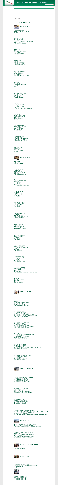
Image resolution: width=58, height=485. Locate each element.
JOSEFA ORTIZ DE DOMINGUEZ (19, 215)
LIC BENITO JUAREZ (17, 244)
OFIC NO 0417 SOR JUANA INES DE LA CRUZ (21, 327)
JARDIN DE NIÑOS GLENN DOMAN (19, 116)
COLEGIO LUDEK (17, 83)
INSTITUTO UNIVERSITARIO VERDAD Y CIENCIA (22, 391)
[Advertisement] (8, 25)
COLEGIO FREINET (17, 92)
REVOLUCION (16, 192)
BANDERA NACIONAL (17, 306)
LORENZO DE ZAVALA (17, 227)
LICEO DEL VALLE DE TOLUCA (19, 135)
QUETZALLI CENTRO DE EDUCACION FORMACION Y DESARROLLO (25, 41)
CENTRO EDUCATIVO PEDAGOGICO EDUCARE (21, 138)
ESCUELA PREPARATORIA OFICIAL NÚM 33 (21, 388)
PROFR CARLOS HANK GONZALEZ (19, 267)
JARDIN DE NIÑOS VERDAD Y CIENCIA (20, 140)
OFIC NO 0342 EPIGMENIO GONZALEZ (20, 338)
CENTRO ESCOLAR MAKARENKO (19, 202)
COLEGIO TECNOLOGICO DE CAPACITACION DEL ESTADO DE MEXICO (25, 412)
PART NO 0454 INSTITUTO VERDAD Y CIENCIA (21, 356)
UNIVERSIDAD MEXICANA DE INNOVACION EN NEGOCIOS (23, 425)
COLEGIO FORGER (17, 114)
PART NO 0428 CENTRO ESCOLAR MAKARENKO (22, 300)
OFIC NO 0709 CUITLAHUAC (18, 354)
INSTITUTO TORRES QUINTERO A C (20, 174)
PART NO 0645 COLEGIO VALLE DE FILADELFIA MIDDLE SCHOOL (24, 332)
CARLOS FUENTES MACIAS (18, 118)
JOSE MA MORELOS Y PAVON (19, 226)
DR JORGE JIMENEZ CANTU (18, 236)
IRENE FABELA (16, 32)
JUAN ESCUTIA (16, 173)
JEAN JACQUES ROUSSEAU (18, 73)
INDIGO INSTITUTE (17, 225)
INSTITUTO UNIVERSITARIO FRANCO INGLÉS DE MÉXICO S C (24, 410)
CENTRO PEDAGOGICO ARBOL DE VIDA (20, 207)
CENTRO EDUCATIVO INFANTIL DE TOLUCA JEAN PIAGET (23, 87)
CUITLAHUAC (16, 301)
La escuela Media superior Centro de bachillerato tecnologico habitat (32, 2)
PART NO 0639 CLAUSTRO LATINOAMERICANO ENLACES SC (24, 314)
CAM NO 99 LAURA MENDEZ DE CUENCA (20, 476)
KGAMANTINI (16, 119)
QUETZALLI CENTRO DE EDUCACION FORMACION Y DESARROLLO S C (25, 179)
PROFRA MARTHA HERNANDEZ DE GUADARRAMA (22, 75)
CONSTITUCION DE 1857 (18, 234)
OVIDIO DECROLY (17, 40)
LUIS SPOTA (16, 103)
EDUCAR (15, 86)
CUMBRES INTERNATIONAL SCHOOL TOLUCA (21, 31)
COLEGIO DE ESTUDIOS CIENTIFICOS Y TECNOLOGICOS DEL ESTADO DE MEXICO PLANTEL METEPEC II (31, 414)
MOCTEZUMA (16, 105)
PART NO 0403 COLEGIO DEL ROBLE (20, 357)
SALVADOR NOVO (17, 65)
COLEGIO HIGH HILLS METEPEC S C (20, 255)
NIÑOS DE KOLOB (17, 49)
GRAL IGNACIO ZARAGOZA (18, 224)
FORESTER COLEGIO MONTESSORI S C (20, 245)
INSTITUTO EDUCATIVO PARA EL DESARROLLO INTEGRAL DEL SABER (25, 272)
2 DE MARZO (16, 266)
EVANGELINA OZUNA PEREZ (18, 60)
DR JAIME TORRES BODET (18, 171)
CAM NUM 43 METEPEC (18, 475)
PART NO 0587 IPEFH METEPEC (19, 335)
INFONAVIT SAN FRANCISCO (18, 466)
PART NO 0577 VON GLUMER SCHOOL (20, 303)
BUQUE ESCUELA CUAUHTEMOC (19, 139)
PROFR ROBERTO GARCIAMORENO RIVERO (21, 185)
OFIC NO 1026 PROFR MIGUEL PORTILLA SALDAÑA (22, 310)
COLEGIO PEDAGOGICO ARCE (19, 94)
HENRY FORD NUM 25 (17, 249)
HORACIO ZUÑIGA (17, 117)
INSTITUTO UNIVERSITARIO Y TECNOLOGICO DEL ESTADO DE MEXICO (25, 387)
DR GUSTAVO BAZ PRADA (18, 39)
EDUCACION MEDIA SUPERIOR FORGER (20, 409)
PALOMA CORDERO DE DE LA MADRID (20, 152)
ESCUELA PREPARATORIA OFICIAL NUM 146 (21, 380)
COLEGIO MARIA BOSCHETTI (19, 125)
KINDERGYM (16, 85)
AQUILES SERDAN (17, 277)
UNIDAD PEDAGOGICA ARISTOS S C (20, 228)
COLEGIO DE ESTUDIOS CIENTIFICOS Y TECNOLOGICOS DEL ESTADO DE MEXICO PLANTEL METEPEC (31, 411)
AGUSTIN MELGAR (17, 148)
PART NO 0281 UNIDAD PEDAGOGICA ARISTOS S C (22, 325)
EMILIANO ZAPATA (17, 195)
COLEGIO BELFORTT (17, 183)
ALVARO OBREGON (17, 52)
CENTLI (15, 50)
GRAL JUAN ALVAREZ (17, 130)
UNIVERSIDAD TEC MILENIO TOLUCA (20, 403)
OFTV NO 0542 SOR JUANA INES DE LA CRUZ (21, 343)
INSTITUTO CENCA (17, 149)
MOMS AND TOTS (17, 113)
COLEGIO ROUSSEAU (17, 74)
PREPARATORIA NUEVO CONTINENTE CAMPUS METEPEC (23, 377)
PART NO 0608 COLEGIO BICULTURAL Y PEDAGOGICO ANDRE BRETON (25, 315)
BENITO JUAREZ (16, 259)
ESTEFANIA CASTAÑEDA (18, 95)
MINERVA (15, 281)
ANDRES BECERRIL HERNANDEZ (19, 63)
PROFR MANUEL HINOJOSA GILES (19, 172)
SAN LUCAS (16, 467)
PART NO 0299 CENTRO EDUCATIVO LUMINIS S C (22, 305)
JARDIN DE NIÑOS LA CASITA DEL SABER (21, 70)
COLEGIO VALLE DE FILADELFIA (19, 71)
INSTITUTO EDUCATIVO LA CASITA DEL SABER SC (22, 464)
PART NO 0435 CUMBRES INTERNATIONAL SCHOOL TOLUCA (24, 334)
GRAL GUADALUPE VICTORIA (19, 283)
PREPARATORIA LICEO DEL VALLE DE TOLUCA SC (22, 381)
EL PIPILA (15, 124)
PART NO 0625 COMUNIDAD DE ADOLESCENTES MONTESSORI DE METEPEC (26, 295)
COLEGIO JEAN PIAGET (18, 269)
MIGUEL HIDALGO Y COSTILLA (19, 163)
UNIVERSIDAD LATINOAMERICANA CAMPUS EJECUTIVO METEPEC (25, 424)
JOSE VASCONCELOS (17, 161)
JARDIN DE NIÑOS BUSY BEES (19, 30)
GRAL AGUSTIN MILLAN (18, 223)
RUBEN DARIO (16, 61)
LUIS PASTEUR (16, 190)
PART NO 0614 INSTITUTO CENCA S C (20, 344)
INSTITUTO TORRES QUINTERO (19, 53)
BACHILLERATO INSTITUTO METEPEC (20, 399)
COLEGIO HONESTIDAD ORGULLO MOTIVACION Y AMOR (23, 146)
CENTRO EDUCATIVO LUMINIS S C (19, 261)
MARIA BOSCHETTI (17, 170)
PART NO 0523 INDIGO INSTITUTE (19, 311)
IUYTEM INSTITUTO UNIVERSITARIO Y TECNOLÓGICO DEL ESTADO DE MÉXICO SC (27, 382)
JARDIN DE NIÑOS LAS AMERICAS (19, 48)
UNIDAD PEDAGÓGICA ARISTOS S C (20, 402)
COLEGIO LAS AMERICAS (18, 205)
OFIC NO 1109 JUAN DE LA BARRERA (20, 337)
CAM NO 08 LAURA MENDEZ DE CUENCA (20, 477)
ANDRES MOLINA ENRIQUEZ (18, 333)
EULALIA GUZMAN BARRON (18, 150)
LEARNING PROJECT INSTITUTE (19, 64)
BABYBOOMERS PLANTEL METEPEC (20, 51)
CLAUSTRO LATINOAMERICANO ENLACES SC (21, 216)
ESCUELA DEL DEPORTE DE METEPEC (20, 478)
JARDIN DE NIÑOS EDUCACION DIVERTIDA (21, 98)
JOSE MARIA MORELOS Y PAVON (19, 213)
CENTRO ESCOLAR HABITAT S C (19, 193)
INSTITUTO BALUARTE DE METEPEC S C (20, 389)
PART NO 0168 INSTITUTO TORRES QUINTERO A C (22, 355)
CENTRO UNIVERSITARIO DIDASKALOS (20, 415)
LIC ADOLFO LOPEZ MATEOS (19, 97)
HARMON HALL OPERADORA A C (19, 449)
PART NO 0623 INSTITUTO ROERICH (20, 312)
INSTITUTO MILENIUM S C (18, 250)
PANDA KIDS (16, 76)
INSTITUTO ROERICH (17, 72)
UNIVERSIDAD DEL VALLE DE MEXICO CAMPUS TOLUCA (23, 437)
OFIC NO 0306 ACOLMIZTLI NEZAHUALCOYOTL (21, 313)
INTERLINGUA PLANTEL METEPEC (19, 448)
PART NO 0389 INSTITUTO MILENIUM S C (20, 348)
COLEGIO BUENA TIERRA (18, 129)
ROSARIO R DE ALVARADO (18, 38)
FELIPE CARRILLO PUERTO (18, 204)
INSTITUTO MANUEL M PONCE (19, 136)
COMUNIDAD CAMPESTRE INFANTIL (20, 115)
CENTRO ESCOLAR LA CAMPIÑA (19, 288)
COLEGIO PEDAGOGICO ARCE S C (19, 279)
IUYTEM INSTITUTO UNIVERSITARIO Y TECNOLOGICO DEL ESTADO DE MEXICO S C (27, 426)
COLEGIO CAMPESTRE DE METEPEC (20, 180)
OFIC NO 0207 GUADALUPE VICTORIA (20, 321)
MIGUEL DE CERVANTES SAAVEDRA (20, 62)
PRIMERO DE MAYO (17, 164)
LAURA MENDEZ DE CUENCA (19, 107)
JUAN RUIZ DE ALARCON (18, 37)
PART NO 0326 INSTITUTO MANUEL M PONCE (21, 322)
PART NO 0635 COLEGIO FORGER (19, 359)
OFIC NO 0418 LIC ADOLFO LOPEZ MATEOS (21, 316)
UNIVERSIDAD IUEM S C (18, 435)
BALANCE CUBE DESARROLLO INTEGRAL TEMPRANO (23, 108)
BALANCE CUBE (16, 181)
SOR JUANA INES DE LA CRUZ (19, 459)
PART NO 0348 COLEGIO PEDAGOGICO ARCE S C (22, 358)
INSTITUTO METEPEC (17, 240)
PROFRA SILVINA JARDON (18, 128)
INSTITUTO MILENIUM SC (18, 398)
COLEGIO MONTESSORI (18, 96)
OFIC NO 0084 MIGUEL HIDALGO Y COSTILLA (21, 336)
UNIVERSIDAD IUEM (17, 376)
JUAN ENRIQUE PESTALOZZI (18, 42)
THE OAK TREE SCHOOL (18, 59)
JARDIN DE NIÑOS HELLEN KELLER (20, 126)
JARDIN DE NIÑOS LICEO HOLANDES (20, 84)
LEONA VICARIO (16, 54)
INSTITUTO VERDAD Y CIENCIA (19, 256)
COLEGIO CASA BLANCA (18, 127)
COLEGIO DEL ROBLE (17, 182)
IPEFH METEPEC (17, 237)
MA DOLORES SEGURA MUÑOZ (19, 102)
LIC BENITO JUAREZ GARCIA (19, 201)
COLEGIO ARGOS (17, 260)
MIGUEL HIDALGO (17, 218)
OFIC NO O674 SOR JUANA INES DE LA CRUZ (21, 302)
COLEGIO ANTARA (17, 91)
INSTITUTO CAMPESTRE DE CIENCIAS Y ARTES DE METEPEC (24, 326)
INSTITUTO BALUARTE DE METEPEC (20, 43)
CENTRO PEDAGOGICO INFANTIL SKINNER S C (22, 463)
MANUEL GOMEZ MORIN (18, 137)
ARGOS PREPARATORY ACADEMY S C (20, 400)
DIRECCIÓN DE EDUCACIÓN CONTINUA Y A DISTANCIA (23, 392)
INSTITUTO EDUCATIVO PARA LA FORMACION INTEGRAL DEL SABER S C (26, 465)
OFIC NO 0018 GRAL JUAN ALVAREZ (20, 304)
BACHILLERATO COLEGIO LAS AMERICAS (21, 379)
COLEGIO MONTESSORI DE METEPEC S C (21, 247)
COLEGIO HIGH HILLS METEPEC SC (20, 93)
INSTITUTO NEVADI (17, 239)
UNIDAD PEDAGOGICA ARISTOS (19, 81)
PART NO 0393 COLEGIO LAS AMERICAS (20, 365)
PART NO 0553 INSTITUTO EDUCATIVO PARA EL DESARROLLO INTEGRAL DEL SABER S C (28, 347)
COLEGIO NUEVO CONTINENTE (19, 106)
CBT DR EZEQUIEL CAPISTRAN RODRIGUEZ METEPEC (23, 404)
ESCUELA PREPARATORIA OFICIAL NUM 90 (21, 378)
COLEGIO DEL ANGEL (17, 141)
